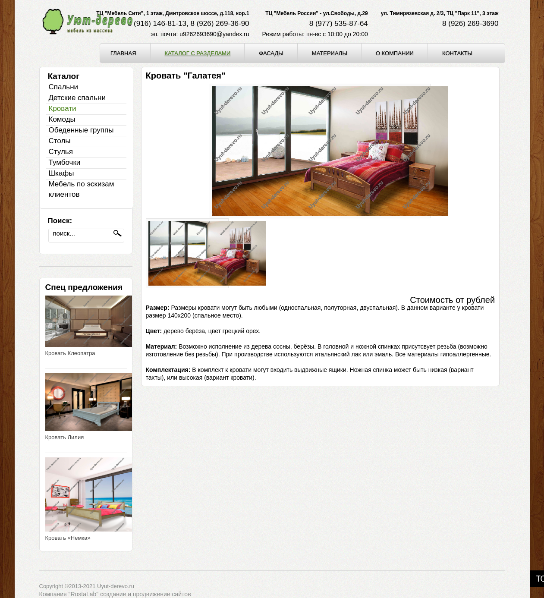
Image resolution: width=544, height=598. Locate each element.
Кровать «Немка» (68, 538)
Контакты (457, 53)
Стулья (61, 152)
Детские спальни (77, 98)
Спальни (64, 87)
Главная (123, 53)
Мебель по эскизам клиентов (81, 189)
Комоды (62, 119)
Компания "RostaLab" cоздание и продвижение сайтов (115, 594)
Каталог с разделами (198, 53)
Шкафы (61, 173)
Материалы (329, 53)
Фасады (271, 53)
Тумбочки (65, 162)
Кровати (62, 108)
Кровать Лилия (64, 437)
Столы (60, 141)
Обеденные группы (81, 130)
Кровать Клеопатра (70, 353)
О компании (395, 53)
